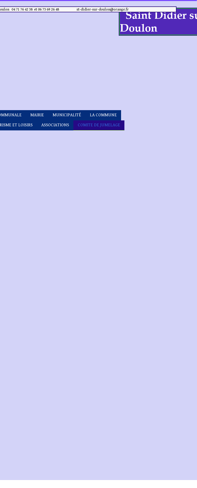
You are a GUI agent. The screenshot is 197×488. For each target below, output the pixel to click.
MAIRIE (37, 115)
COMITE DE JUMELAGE (99, 125)
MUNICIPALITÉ (67, 115)
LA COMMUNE (103, 115)
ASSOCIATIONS (55, 125)
